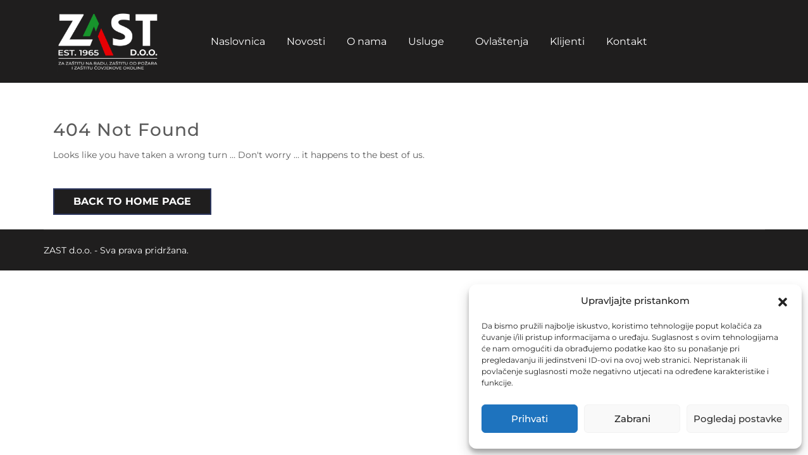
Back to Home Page (132, 201)
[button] (782, 300)
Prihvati (529, 419)
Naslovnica (238, 41)
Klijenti (567, 41)
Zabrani (632, 419)
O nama (367, 41)
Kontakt (626, 41)
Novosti (306, 41)
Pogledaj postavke (737, 419)
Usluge (426, 41)
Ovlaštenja (501, 41)
